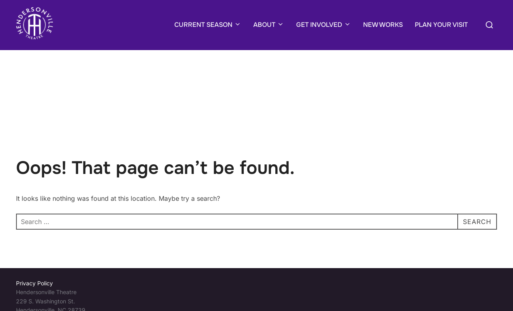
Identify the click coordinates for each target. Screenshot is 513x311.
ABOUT (268, 24)
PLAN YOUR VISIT (441, 24)
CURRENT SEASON (207, 24)
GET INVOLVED (323, 24)
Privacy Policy (34, 283)
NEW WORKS (383, 24)
